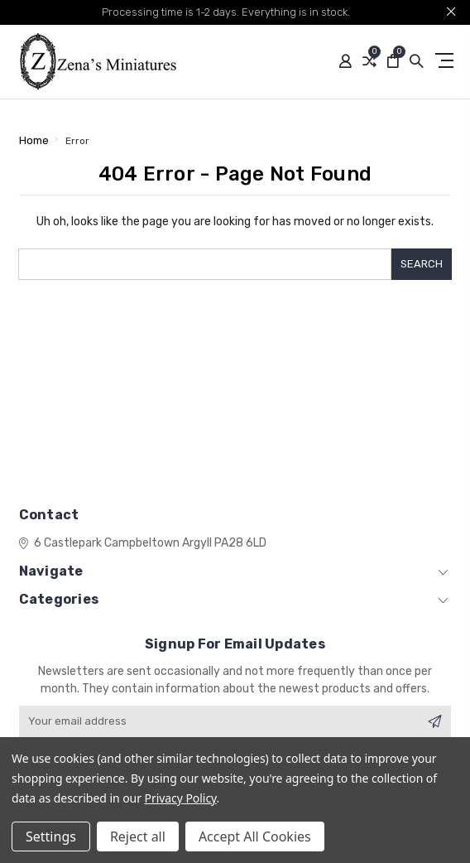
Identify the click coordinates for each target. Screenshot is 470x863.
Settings (51, 836)
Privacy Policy (181, 798)
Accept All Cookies (255, 836)
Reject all (137, 836)
